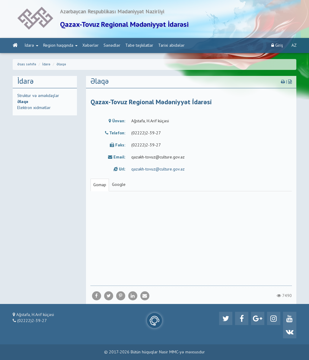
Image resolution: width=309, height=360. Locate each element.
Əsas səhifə (26, 64)
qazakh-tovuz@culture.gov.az (158, 169)
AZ (294, 45)
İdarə (31, 45)
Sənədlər (112, 45)
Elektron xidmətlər (34, 108)
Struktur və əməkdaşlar (38, 96)
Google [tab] (119, 185)
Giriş (277, 45)
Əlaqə (61, 64)
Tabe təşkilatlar (139, 45)
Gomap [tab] (99, 185)
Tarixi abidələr (171, 45)
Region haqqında (60, 45)
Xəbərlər (90, 45)
